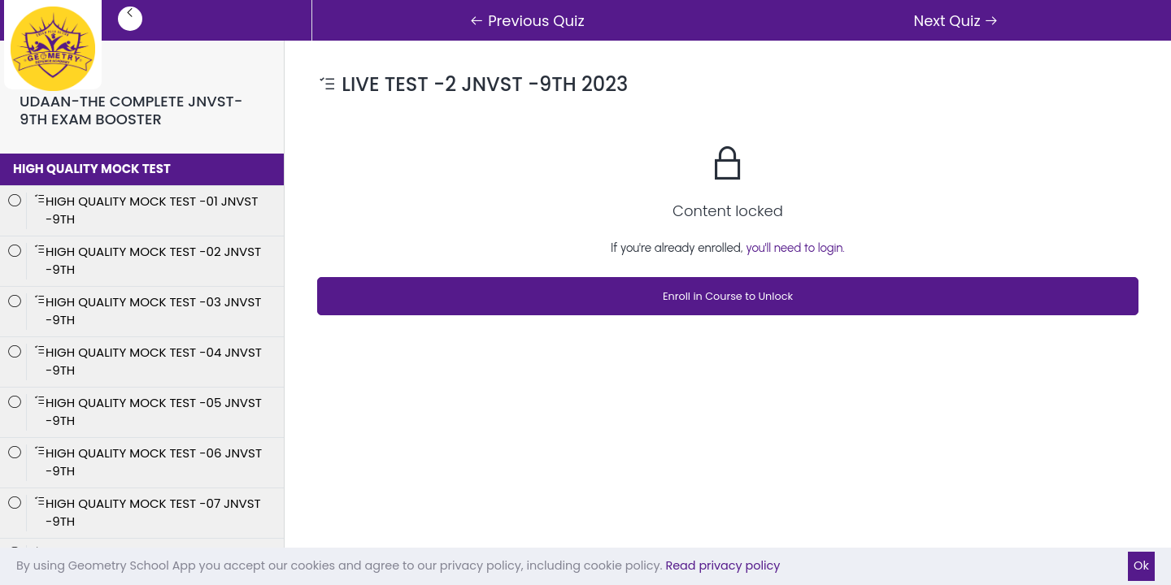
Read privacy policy (722, 565)
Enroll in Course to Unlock (728, 296)
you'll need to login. (795, 247)
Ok (1141, 565)
